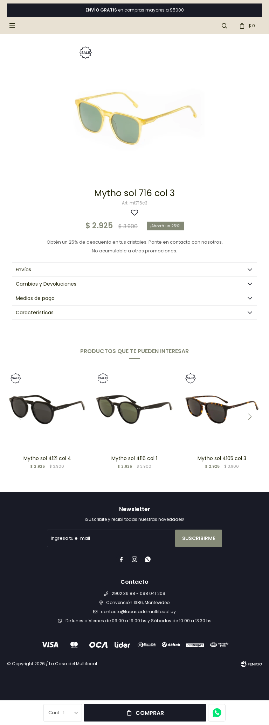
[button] (249, 416)
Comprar (150, 713)
